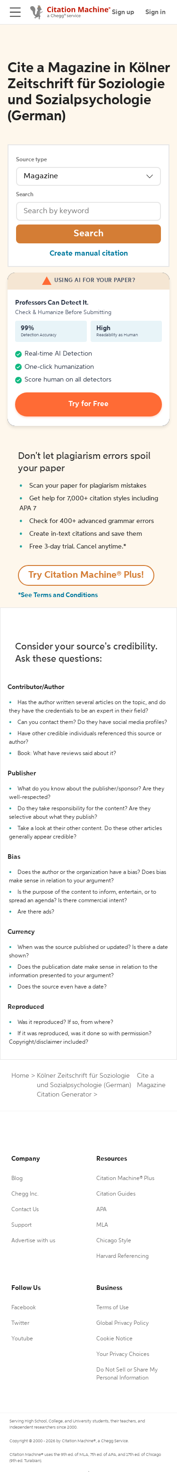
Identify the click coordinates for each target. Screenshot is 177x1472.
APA (101, 1210)
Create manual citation (89, 254)
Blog (17, 1178)
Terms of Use (112, 1308)
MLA (102, 1225)
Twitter (20, 1323)
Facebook (23, 1308)
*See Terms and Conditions (58, 595)
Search (25, 195)
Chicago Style (113, 1241)
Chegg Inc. (25, 1194)
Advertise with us (33, 1241)
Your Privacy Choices (122, 1354)
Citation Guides (115, 1194)
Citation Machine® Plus (125, 1178)
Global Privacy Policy (122, 1323)
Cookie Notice (114, 1339)
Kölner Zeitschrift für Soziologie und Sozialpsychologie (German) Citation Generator (84, 1085)
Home (20, 1076)
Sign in (155, 12)
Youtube (22, 1339)
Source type (31, 160)
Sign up (123, 12)
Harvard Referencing (122, 1256)
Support (21, 1225)
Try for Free (88, 404)
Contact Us (25, 1210)
